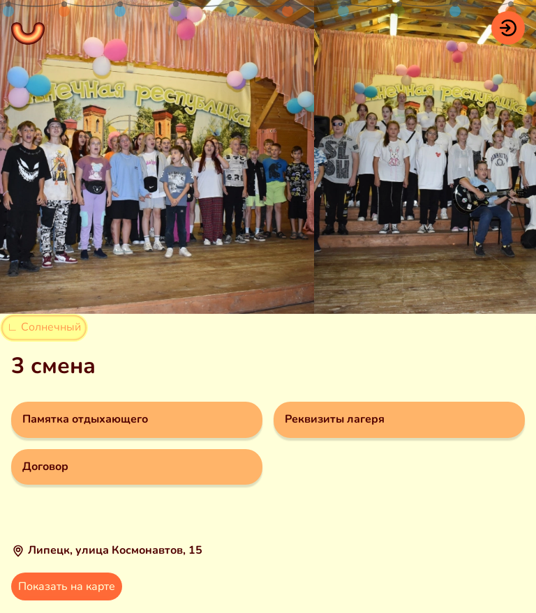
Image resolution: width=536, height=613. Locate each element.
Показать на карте (66, 586)
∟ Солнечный (44, 327)
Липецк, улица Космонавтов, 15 (115, 550)
